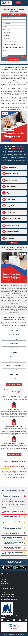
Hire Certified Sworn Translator (14, 384)
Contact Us (3, 579)
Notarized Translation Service (7, 594)
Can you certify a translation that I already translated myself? (13, 512)
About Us (3, 577)
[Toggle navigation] (25, 2)
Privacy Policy (4, 581)
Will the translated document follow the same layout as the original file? (12, 532)
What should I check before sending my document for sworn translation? (12, 553)
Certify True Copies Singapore (7, 596)
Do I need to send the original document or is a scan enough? (12, 538)
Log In (17, 2)
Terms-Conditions (5, 583)
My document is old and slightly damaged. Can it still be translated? (11, 527)
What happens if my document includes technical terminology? (12, 543)
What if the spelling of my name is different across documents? (11, 517)
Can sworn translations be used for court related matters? (12, 522)
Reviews (2, 585)
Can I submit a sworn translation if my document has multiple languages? (12, 496)
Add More (23, 56)
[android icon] (21, 567)
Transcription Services (6, 592)
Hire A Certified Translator (14, 454)
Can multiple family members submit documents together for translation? (11, 548)
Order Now (13, 242)
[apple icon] (7, 567)
